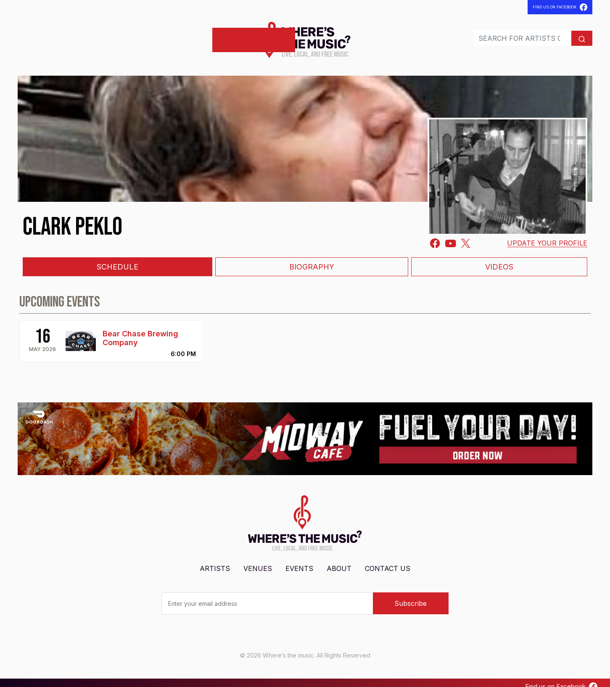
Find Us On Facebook (560, 7)
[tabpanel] (305, 320)
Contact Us (387, 561)
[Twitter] (466, 235)
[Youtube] (451, 235)
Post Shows (181, 36)
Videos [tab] (499, 259)
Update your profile (547, 235)
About (339, 561)
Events (99, 36)
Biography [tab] (311, 259)
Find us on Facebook (561, 679)
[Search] (504, 34)
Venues (67, 36)
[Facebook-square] (435, 235)
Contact (134, 36)
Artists (34, 36)
